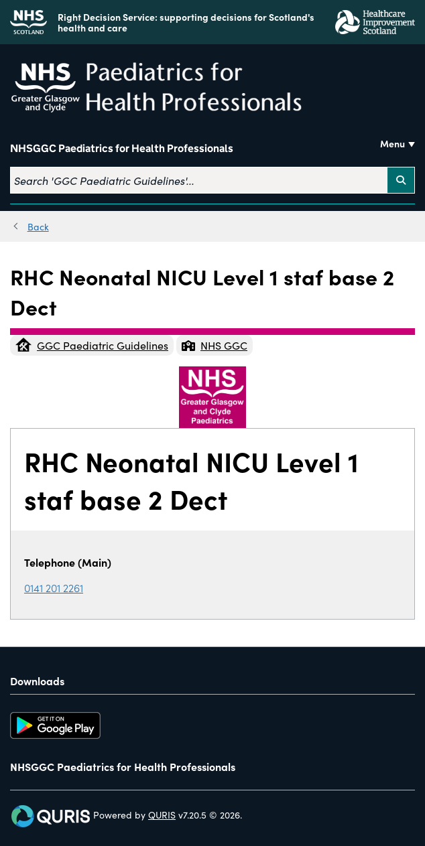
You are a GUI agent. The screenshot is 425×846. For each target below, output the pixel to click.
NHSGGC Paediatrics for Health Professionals (121, 149)
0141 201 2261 (53, 587)
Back (38, 226)
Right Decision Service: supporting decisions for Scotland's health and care (186, 22)
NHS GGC (214, 345)
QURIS (162, 814)
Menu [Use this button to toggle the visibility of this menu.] (392, 143)
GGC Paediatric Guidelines (91, 345)
